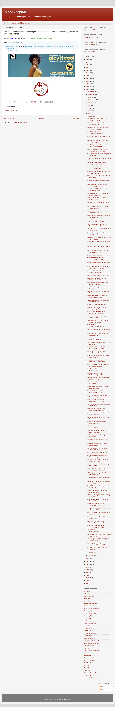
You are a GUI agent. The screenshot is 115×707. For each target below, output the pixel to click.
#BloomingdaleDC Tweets (92, 30)
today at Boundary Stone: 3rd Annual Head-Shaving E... (98, 508)
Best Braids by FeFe (90, 603)
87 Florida (87, 591)
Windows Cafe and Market (92, 673)
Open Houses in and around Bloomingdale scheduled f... (96, 220)
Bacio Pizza (87, 598)
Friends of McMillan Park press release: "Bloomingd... (97, 271)
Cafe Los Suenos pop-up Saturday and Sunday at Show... (98, 365)
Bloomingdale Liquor (90, 613)
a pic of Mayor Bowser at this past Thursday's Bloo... (97, 334)
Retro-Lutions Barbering (91, 650)
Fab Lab (86, 626)
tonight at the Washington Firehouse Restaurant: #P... (98, 216)
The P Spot (87, 668)
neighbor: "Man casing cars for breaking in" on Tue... (96, 279)
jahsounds (49, 46)
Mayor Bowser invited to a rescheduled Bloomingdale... (97, 544)
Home (6, 23)
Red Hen (86, 648)
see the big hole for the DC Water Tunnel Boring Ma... (97, 321)
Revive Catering (89, 653)
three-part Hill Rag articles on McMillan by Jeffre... (96, 352)
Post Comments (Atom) (19, 122)
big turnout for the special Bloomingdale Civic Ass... (96, 391)
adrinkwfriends (39, 46)
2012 (88, 564)
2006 (88, 580)
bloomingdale (16, 12)
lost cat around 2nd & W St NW (97, 452)
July (89, 105)
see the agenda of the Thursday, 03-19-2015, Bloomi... (98, 539)
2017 (88, 84)
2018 (88, 81)
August (90, 102)
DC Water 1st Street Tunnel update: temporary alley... (98, 369)
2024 (88, 65)
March (90, 116)
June (89, 108)
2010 (88, 570)
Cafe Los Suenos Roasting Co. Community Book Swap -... (97, 225)
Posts (103, 686)
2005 (88, 583)
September (91, 100)
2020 (88, 75)
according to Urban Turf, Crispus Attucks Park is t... (97, 444)
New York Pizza (89, 645)
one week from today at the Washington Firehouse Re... (96, 360)
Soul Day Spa (88, 663)
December (91, 91)
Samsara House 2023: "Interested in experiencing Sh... (98, 194)
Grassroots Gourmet (90, 633)
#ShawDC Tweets (89, 52)
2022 (88, 70)
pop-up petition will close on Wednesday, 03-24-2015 (96, 312)
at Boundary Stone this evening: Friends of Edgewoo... (97, 456)
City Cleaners (88, 618)
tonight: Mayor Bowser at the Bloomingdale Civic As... (96, 409)
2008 (88, 575)
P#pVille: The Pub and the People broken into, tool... (97, 460)
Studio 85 (87, 665)
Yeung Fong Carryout (90, 675)
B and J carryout (89, 596)
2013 (88, 561)
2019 (88, 78)
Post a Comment (11, 110)
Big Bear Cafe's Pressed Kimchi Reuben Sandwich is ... (97, 163)
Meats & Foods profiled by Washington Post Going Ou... (97, 400)
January (90, 555)
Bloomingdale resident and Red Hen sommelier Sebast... (98, 378)
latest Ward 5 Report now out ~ (97, 304)
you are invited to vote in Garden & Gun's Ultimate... (98, 413)
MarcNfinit (59, 46)
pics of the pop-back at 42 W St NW (98, 255)
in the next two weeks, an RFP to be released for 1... (98, 172)
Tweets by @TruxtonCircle (92, 44)
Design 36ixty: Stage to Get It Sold (98, 275)
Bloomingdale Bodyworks (92, 608)
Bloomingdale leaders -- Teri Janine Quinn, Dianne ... (98, 141)
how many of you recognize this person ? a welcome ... (97, 338)
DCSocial (7, 46)
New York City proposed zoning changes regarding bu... (97, 308)
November (91, 94)
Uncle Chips (87, 670)
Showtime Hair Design (91, 658)
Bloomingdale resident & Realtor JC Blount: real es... (98, 448)
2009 (88, 572)
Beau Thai (87, 601)
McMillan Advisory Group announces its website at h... (98, 491)
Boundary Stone (89, 616)
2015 (88, 89)
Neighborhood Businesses (20, 23)
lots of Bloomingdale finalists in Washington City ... (97, 422)
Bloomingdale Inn (89, 611)
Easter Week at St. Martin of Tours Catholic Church (98, 211)
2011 (88, 567)
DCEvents (14, 46)
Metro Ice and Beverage (91, 643)
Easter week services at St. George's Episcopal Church (98, 207)
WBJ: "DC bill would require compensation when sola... (96, 325)
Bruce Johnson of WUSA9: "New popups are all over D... (97, 296)
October (90, 97)
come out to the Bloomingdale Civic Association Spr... (98, 356)
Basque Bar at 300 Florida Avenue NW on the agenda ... (98, 203)
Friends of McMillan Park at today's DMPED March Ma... (98, 167)
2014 (88, 559)
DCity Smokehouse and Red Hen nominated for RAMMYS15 (97, 150)
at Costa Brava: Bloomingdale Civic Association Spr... (98, 300)
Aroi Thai (87, 593)
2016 (88, 86)
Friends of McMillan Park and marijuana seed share (96, 198)
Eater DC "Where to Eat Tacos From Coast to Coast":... (98, 418)
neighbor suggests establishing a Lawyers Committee (97, 283)
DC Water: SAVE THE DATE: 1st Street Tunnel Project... (97, 251)
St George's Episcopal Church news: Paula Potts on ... (98, 473)
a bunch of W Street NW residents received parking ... (98, 316)
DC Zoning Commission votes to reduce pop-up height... (97, 145)
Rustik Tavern (88, 655)
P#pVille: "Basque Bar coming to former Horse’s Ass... (97, 128)
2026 (88, 59)
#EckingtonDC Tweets (91, 37)
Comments (104, 690)
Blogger (68, 699)
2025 (88, 62)
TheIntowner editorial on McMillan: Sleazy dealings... (98, 431)
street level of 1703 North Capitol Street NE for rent (97, 189)
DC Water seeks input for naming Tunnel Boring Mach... (97, 396)
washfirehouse (69, 46)
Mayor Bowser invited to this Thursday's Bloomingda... (96, 469)
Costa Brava (88, 621)
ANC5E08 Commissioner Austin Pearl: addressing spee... (99, 530)
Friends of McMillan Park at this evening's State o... (97, 119)
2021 (88, 73)
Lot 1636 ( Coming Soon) (92, 640)
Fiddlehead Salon (89, 628)
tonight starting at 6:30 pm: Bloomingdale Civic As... (95, 258)
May (89, 111)
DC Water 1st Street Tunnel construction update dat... (96, 132)
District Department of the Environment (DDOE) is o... (96, 374)
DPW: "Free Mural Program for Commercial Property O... (97, 504)
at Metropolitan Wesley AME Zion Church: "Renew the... (97, 500)
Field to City (87, 631)
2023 (88, 67)
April (89, 113)
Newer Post (9, 118)
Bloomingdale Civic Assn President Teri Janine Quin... (98, 123)
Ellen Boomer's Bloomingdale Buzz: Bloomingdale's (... (98, 185)
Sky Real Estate (89, 660)
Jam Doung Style (89, 638)
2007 (88, 578)
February (91, 552)
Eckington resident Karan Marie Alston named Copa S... (99, 517)
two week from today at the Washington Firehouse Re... (96, 522)
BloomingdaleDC (9, 48)
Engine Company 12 (90, 623)
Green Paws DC (89, 635)
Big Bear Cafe (88, 606)
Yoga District (88, 678)
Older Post (74, 118)
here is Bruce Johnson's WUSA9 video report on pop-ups (97, 267)
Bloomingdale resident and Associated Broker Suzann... (99, 426)
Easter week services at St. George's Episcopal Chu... (98, 387)
